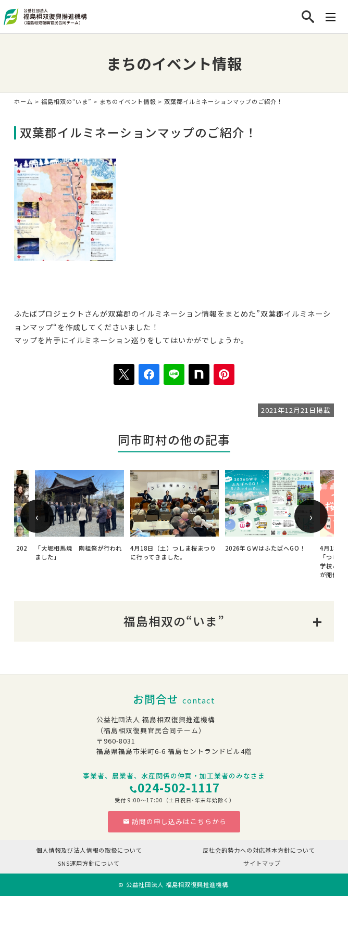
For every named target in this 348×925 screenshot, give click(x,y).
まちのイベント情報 (128, 101)
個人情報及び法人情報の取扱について (89, 850)
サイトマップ (262, 863)
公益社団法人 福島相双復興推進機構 (177, 884)
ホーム (23, 101)
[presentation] (37, 516)
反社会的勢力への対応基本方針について (259, 850)
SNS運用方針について (89, 863)
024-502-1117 (179, 787)
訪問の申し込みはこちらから (175, 821)
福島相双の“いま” (66, 101)
